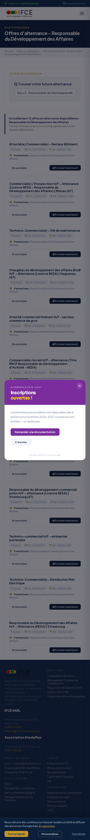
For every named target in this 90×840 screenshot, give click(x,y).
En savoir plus (47, 826)
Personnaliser (50, 833)
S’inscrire (21, 442)
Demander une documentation (35, 432)
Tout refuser (78, 833)
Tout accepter (16, 833)
